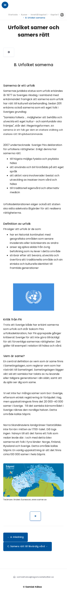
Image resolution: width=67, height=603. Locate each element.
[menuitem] (8, 52)
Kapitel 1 (55, 14)
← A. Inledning (15, 537)
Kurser (24, 14)
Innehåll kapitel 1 (39, 14)
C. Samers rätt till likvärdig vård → (27, 546)
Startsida (13, 14)
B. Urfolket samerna (35, 17)
